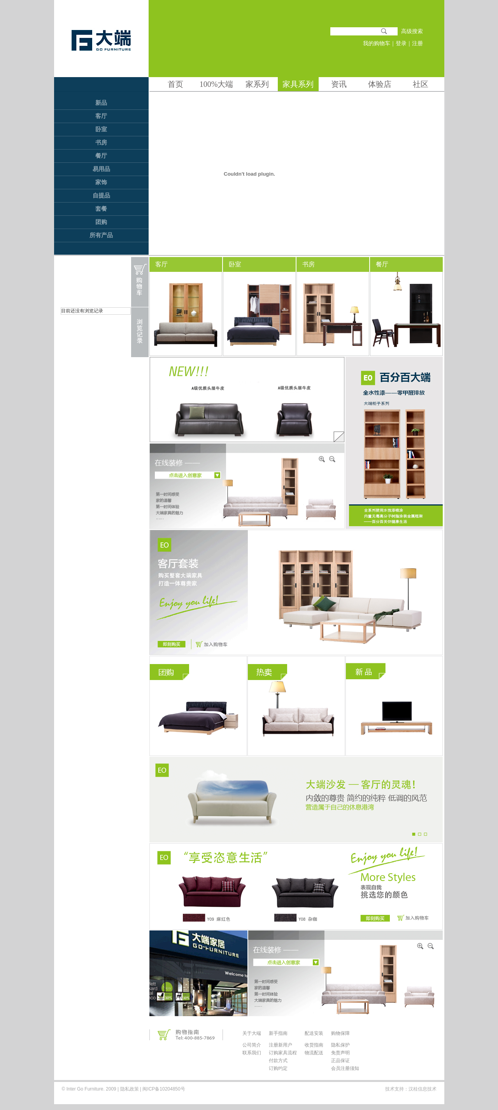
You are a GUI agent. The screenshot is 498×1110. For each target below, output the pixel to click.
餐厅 (101, 156)
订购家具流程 (283, 1052)
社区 (420, 84)
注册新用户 (280, 1045)
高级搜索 (412, 31)
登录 (401, 43)
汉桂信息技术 (423, 1089)
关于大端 (251, 1033)
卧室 (101, 129)
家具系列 (298, 84)
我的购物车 (376, 43)
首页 (175, 84)
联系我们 (251, 1052)
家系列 (257, 84)
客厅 (101, 116)
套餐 (101, 209)
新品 (101, 103)
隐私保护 (340, 1045)
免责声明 (340, 1052)
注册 (417, 43)
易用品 (101, 169)
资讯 (339, 84)
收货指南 (314, 1045)
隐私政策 (129, 1089)
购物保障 (340, 1033)
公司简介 (251, 1045)
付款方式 (278, 1060)
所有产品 (101, 235)
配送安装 (314, 1033)
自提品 (101, 195)
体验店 (379, 84)
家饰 (101, 182)
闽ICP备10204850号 (163, 1089)
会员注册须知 (345, 1068)
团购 (101, 222)
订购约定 (278, 1068)
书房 (101, 142)
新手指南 (278, 1033)
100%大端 (216, 84)
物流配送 (314, 1052)
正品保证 (340, 1060)
